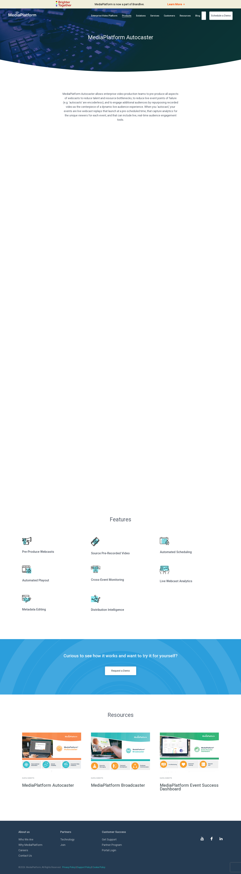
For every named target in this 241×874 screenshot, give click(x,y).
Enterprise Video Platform (104, 15)
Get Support (109, 839)
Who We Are (25, 839)
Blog (197, 15)
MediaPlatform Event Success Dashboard (189, 787)
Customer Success (114, 832)
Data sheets (28, 778)
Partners (65, 832)
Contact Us (25, 855)
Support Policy (84, 867)
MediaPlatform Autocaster (48, 785)
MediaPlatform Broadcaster (118, 785)
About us (24, 832)
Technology (67, 839)
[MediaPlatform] (22, 14)
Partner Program (112, 844)
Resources (185, 15)
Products (126, 15)
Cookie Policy (99, 867)
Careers (23, 850)
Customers (169, 15)
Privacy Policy (68, 867)
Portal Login (109, 850)
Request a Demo (120, 670)
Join (62, 844)
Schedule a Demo (221, 15)
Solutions (141, 15)
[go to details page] (51, 752)
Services (154, 15)
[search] (204, 15)
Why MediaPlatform (30, 844)
